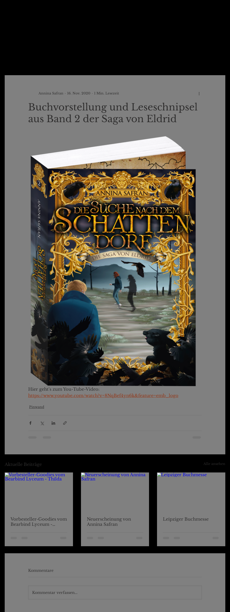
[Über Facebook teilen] (30, 423)
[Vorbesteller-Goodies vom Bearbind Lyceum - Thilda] (39, 492)
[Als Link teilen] (65, 423)
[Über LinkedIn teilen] (53, 423)
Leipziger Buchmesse (186, 519)
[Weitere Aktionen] (199, 93)
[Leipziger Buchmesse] (191, 492)
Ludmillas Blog (51, 61)
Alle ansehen (214, 464)
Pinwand (82, 61)
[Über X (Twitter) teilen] (42, 423)
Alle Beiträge (16, 61)
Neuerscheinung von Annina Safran (109, 522)
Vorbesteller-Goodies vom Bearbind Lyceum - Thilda (39, 522)
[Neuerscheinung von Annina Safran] (115, 492)
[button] (219, 61)
